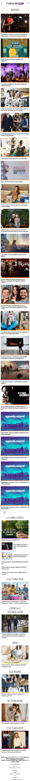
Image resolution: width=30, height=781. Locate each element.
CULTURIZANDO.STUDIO (15, 757)
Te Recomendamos (15, 764)
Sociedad (15, 777)
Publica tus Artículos (15, 768)
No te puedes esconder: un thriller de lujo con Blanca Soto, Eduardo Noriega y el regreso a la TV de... (14, 408)
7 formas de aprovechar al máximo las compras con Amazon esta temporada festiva (15, 332)
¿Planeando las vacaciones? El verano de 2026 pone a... (20, 555)
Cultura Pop (15, 772)
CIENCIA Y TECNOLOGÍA (15, 774)
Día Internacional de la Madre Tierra (11, 540)
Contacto (15, 766)
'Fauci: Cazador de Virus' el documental (11, 181)
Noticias (15, 770)
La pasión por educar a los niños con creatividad (14, 158)
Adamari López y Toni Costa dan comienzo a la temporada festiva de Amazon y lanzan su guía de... (15, 230)
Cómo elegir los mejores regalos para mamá (13, 723)
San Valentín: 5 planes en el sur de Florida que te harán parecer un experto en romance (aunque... (14, 35)
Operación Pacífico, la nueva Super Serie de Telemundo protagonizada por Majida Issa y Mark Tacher (14, 307)
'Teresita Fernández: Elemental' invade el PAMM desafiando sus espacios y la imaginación (14, 357)
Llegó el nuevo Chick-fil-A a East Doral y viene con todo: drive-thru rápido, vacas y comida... (14, 109)
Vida (15, 776)
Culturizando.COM (15, 779)
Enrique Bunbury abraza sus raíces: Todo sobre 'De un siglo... (20, 546)
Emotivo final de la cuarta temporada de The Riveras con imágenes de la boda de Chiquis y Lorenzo (13, 281)
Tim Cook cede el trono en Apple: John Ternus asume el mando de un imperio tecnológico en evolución (13, 635)
